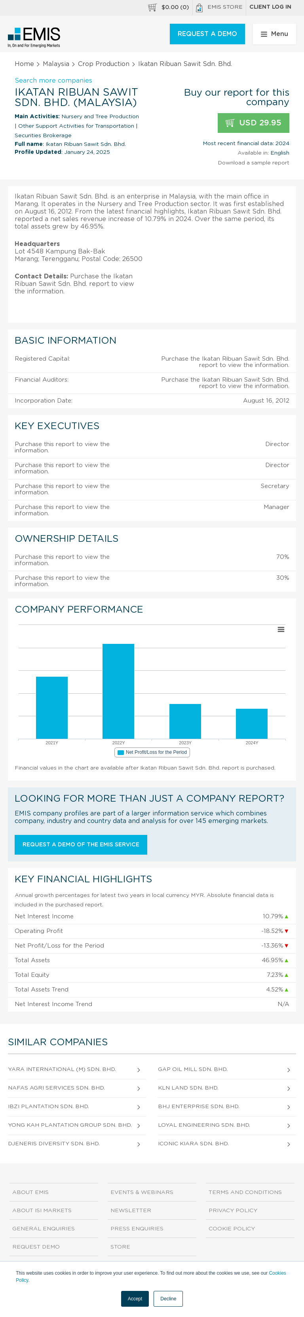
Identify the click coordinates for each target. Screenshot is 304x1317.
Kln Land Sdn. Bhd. (188, 1088)
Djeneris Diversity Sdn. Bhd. (54, 1144)
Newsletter (130, 1210)
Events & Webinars (141, 1192)
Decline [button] (168, 1299)
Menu (274, 34)
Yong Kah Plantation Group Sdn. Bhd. (70, 1125)
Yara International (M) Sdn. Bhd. (62, 1069)
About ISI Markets (42, 1210)
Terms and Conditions (245, 1192)
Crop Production (103, 64)
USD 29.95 (253, 123)
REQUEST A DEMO (207, 34)
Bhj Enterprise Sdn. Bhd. (198, 1106)
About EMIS (30, 1192)
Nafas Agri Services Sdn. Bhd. (56, 1088)
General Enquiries (43, 1229)
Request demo (36, 1247)
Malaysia (56, 64)
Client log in (270, 7)
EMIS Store (219, 8)
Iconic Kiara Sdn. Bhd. (193, 1144)
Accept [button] (135, 1299)
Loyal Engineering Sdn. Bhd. (204, 1125)
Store (120, 1247)
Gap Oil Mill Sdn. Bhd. (193, 1069)
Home (24, 64)
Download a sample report (253, 163)
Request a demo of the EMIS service (81, 845)
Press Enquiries (136, 1229)
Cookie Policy (232, 1229)
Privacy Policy (233, 1210)
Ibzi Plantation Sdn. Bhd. (48, 1106)
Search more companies (53, 81)
